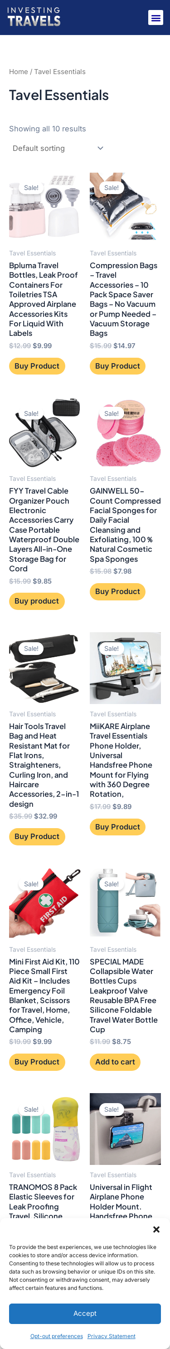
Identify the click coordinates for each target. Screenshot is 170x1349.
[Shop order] (57, 148)
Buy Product (37, 365)
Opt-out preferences (56, 1336)
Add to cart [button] (115, 1061)
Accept (85, 1313)
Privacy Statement (111, 1336)
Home (18, 71)
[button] (156, 1229)
